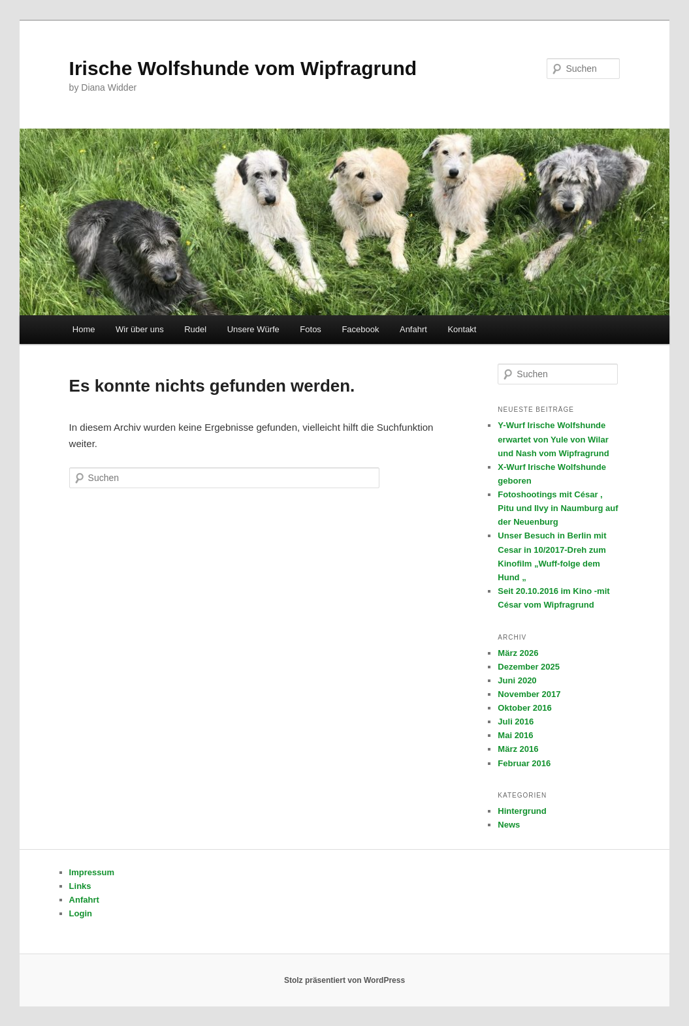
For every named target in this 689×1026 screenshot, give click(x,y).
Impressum (91, 872)
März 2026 (518, 653)
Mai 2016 (515, 735)
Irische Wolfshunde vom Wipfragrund (243, 68)
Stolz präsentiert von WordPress (344, 980)
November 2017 (529, 694)
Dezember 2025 (529, 667)
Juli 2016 (516, 721)
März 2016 (518, 749)
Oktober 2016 (524, 708)
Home (83, 329)
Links (80, 886)
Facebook (360, 329)
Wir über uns (140, 329)
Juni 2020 (517, 680)
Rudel (195, 329)
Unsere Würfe (253, 329)
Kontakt (461, 329)
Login (80, 913)
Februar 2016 (524, 763)
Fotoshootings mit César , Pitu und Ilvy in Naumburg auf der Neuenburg (558, 508)
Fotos (310, 329)
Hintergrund (522, 811)
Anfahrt (413, 329)
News (509, 825)
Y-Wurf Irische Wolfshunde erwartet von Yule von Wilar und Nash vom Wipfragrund (553, 439)
